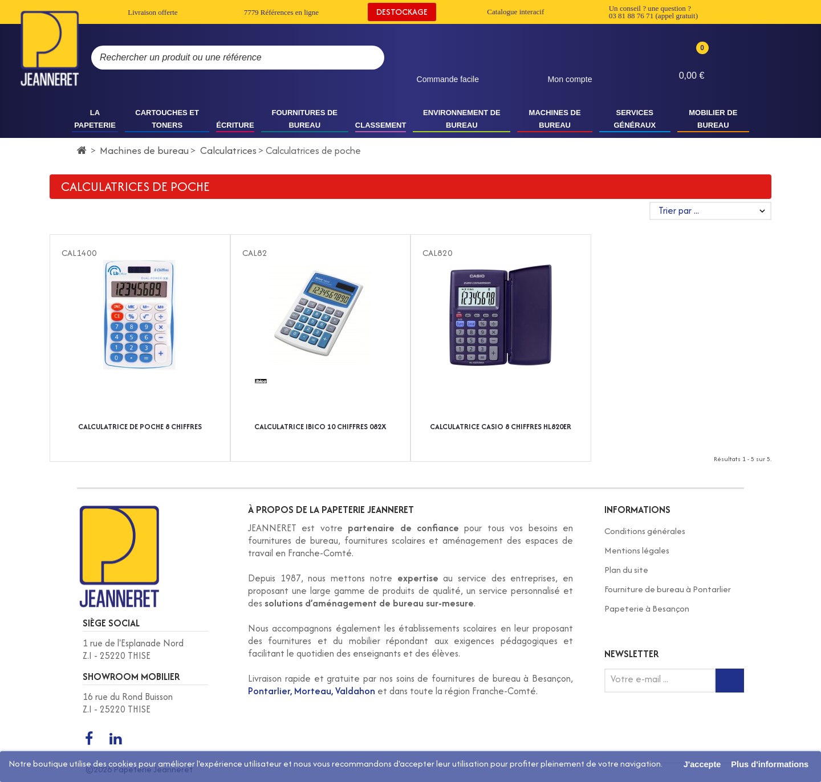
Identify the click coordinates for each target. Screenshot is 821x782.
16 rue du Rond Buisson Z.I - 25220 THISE (128, 703)
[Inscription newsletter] (730, 681)
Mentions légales (636, 550)
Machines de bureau (144, 150)
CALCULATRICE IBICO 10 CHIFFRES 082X (320, 426)
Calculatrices (228, 150)
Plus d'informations (769, 764)
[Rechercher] (364, 58)
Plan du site (626, 569)
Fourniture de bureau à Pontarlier (667, 589)
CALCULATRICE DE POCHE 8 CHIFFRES (140, 426)
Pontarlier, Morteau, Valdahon (311, 691)
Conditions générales (644, 530)
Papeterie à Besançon (646, 608)
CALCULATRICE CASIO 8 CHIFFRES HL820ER (500, 426)
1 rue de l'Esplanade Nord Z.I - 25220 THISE (133, 649)
